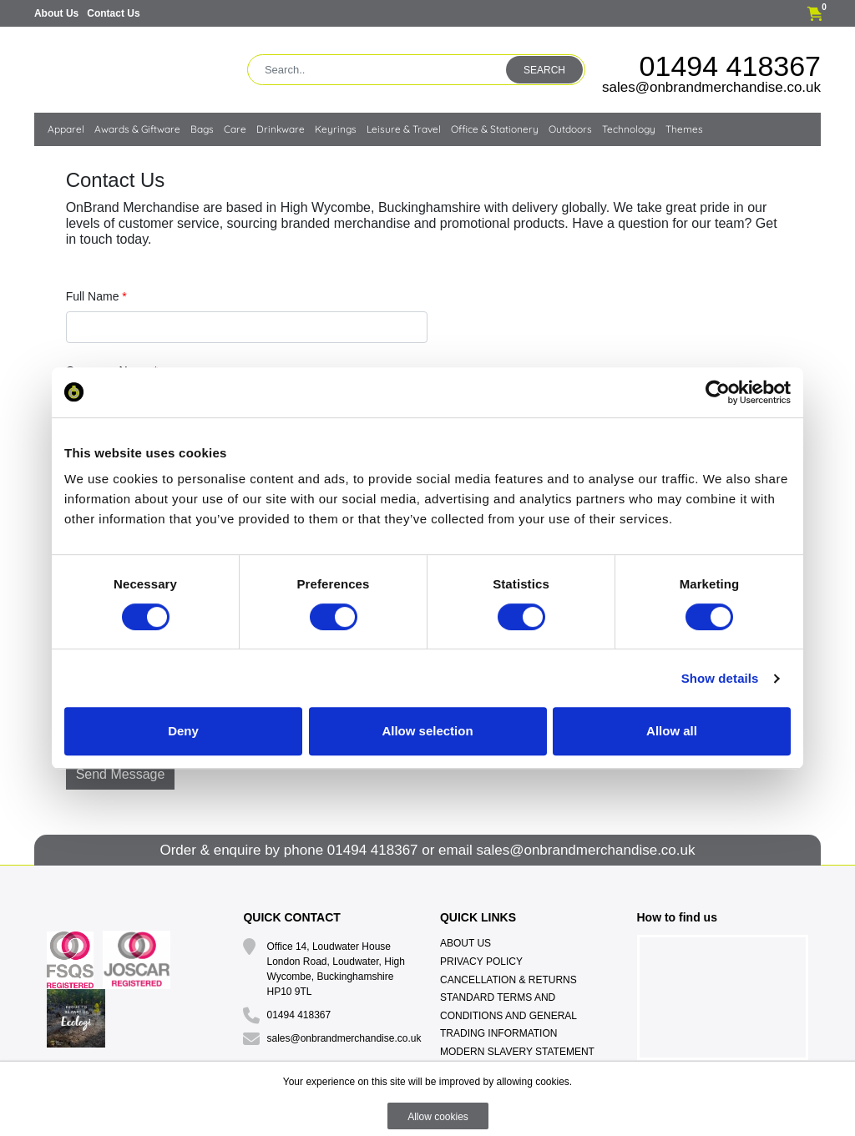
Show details (720, 678)
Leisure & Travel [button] (404, 129)
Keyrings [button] (336, 129)
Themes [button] (684, 129)
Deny (183, 731)
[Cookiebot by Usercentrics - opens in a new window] (718, 392)
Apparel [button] (66, 129)
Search (544, 70)
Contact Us (113, 13)
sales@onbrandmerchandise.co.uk (711, 87)
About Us (56, 13)
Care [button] (235, 129)
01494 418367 (730, 66)
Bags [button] (202, 129)
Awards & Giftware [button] (137, 129)
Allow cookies (437, 1117)
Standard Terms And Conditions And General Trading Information (508, 1015)
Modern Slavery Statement (517, 1052)
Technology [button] (628, 129)
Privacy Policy (481, 961)
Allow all (671, 731)
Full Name (96, 296)
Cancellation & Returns (508, 980)
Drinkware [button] (280, 129)
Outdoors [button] (570, 129)
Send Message (120, 774)
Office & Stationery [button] (495, 129)
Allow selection (427, 731)
